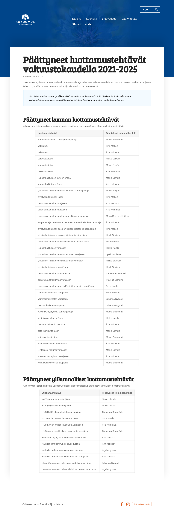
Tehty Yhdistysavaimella (142, 504)
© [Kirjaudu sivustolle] (24, 504)
